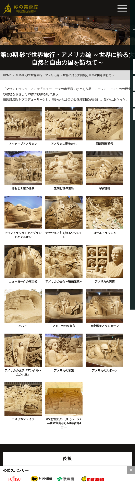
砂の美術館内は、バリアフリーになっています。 (67, 450)
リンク (36, 414)
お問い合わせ (102, 428)
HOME (7, 75)
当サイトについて (14, 414)
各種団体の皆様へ (69, 439)
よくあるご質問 (36, 428)
